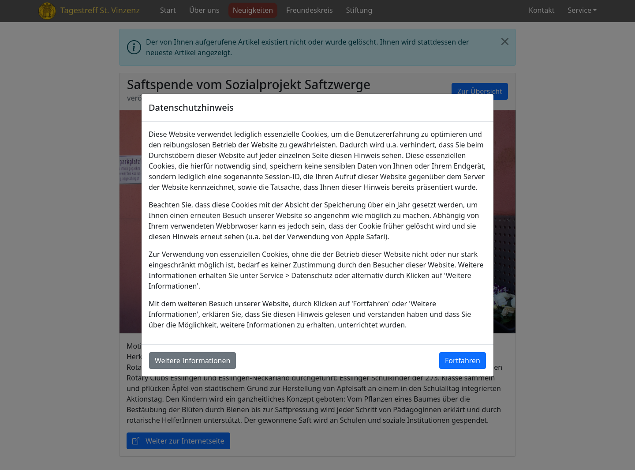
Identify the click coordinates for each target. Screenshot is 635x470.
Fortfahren (462, 360)
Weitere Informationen (192, 360)
